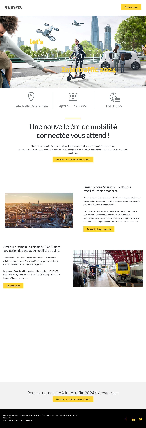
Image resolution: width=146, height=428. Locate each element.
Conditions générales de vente (32, 415)
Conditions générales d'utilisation (54, 415)
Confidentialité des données (12, 415)
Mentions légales (71, 415)
